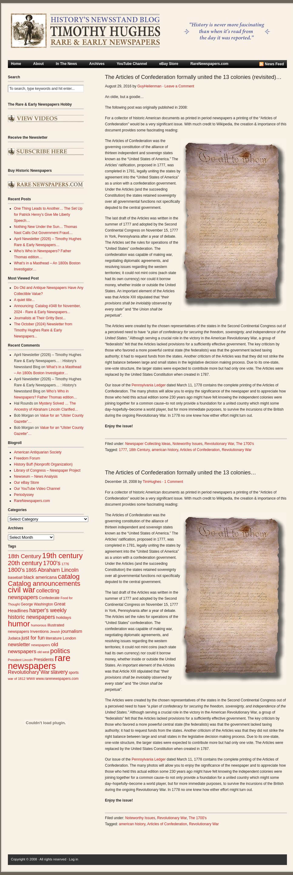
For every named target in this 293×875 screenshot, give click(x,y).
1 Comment (173, 482)
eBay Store (168, 64)
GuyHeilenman (149, 86)
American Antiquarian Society (38, 452)
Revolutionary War (219, 444)
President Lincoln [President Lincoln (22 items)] (20, 660)
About (38, 64)
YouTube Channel (132, 64)
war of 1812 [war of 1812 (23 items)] (16, 678)
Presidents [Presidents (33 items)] (44, 659)
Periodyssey (24, 495)
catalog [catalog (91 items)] (69, 576)
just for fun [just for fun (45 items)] (33, 637)
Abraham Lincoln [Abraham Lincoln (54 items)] (58, 570)
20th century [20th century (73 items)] (25, 562)
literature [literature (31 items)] (54, 638)
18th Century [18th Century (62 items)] (24, 556)
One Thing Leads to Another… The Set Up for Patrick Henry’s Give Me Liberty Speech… (48, 214)
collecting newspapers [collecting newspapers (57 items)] (33, 593)
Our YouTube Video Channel (37, 489)
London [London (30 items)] (69, 638)
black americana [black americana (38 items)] (40, 577)
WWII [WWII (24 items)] (30, 678)
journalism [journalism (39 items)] (72, 631)
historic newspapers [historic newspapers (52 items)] (31, 617)
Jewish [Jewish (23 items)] (55, 631)
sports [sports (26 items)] (74, 672)
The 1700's (245, 444)
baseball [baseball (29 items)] (15, 577)
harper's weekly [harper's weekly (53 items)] (47, 610)
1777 (123, 450)
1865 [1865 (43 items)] (31, 570)
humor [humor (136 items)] (19, 623)
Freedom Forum (27, 458)
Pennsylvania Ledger (149, 385)
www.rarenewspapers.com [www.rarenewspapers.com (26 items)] (57, 679)
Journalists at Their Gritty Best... (40, 318)
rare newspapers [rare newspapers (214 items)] (39, 662)
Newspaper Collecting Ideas (147, 444)
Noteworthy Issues (188, 444)
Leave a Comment (179, 86)
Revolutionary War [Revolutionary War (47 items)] (29, 672)
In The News (66, 64)
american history (165, 450)
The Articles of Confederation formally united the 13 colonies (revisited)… (193, 77)
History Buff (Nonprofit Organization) (43, 464)
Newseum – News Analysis (36, 476)
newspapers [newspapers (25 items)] (40, 645)
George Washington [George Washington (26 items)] (37, 604)
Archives (97, 64)
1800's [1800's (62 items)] (16, 570)
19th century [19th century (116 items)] (62, 555)
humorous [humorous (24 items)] (38, 625)
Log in (73, 859)
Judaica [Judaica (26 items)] (14, 638)
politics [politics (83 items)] (60, 651)
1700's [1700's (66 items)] (51, 563)
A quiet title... (24, 300)
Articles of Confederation (200, 450)
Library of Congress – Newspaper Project (47, 470)
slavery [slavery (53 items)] (59, 672)
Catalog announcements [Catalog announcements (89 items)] (44, 583)
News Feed (274, 64)
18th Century (139, 450)
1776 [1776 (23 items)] (65, 564)
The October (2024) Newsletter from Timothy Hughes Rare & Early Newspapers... (43, 330)
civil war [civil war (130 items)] (21, 589)
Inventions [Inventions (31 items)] (39, 631)
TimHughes (152, 482)
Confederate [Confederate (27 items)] (49, 598)
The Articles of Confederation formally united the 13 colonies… (180, 473)
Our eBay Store (26, 482)
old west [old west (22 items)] (43, 652)
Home (16, 64)
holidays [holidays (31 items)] (63, 617)
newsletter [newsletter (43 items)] (19, 644)
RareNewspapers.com (209, 64)
